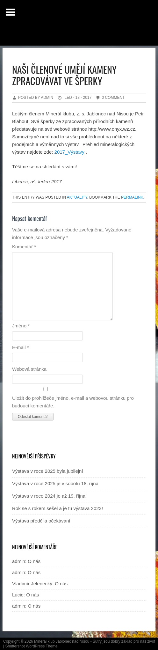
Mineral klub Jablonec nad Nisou (61, 641)
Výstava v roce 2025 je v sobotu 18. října (55, 483)
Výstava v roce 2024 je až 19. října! (49, 496)
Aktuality (77, 197)
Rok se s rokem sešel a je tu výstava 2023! (57, 508)
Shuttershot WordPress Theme (31, 646)
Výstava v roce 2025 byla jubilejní (47, 471)
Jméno (21, 325)
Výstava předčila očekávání (41, 520)
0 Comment (113, 97)
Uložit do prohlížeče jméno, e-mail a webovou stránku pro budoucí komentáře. (73, 401)
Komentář (24, 246)
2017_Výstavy (69, 152)
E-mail (20, 347)
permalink (132, 197)
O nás (34, 561)
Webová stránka (29, 369)
